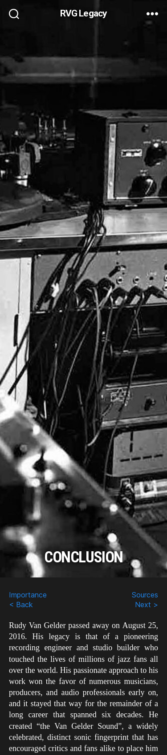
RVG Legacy (83, 13)
